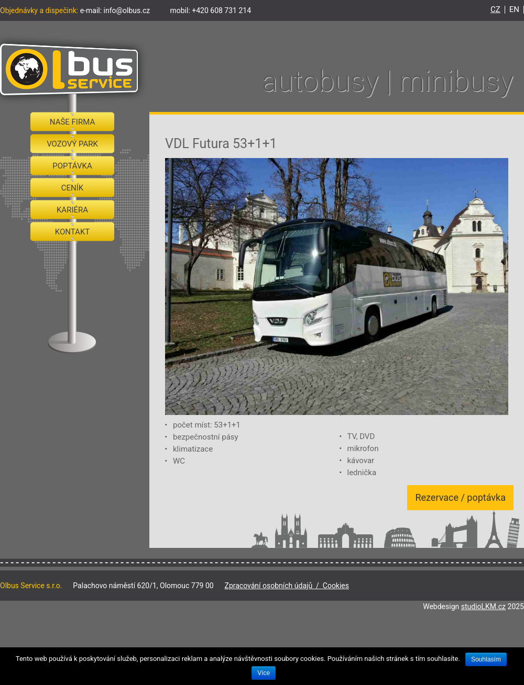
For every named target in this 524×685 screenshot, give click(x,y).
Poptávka (72, 166)
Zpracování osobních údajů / (274, 585)
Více (263, 673)
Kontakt (72, 232)
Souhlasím (486, 659)
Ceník (72, 188)
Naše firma (72, 122)
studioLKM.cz (483, 606)
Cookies (336, 585)
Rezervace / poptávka (460, 497)
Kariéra (72, 210)
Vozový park (72, 144)
